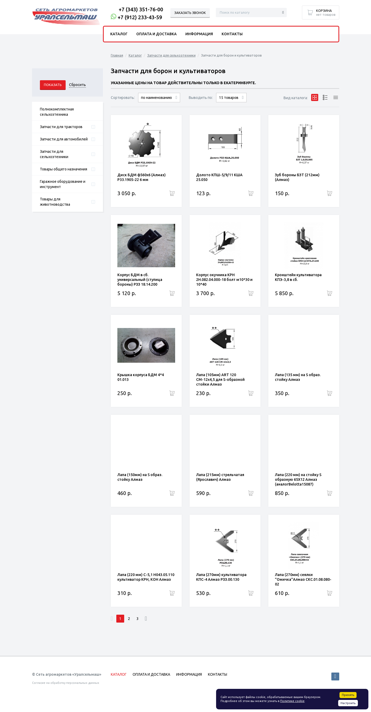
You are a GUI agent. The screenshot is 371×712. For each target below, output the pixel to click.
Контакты (232, 34)
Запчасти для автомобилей (64, 139)
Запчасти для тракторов (61, 127)
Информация (199, 34)
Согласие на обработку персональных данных (65, 682)
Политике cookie (292, 701)
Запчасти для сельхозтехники (54, 154)
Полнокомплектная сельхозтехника (57, 112)
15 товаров (228, 97)
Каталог (135, 55)
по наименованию (156, 97)
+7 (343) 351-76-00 (141, 9)
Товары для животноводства (55, 201)
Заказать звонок (190, 12)
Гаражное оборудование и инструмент (62, 184)
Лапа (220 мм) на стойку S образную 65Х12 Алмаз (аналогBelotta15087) (298, 479)
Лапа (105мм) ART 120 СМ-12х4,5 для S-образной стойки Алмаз (220, 379)
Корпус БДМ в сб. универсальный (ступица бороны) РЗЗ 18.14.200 (139, 279)
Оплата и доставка (156, 34)
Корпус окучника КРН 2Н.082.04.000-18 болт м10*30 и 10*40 (224, 279)
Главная (117, 55)
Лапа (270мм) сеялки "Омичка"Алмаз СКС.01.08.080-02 (303, 579)
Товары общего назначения (63, 169)
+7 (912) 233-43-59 (140, 17)
